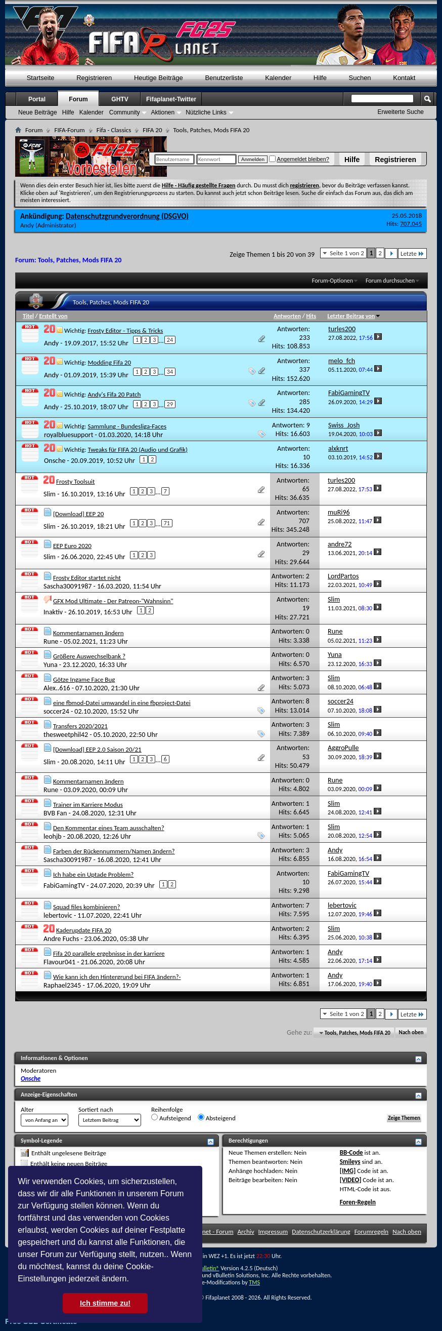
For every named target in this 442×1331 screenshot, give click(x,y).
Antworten (287, 316)
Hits (311, 316)
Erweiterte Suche (401, 111)
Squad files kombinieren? (86, 907)
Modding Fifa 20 (109, 362)
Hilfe (352, 159)
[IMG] (348, 1171)
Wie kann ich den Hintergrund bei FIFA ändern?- (117, 977)
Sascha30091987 (67, 586)
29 (170, 404)
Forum (78, 99)
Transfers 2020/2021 (80, 726)
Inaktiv (53, 611)
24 (170, 339)
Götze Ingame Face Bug (84, 679)
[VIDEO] (351, 1180)
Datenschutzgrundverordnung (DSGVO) (127, 216)
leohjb (52, 836)
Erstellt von (53, 316)
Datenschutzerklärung (321, 1231)
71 (167, 523)
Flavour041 (59, 962)
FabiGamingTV (64, 885)
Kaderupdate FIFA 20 (83, 930)
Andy (27, 225)
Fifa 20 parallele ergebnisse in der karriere (109, 953)
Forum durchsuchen (390, 280)
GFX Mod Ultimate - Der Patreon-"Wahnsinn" (113, 601)
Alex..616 (56, 688)
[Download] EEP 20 (78, 514)
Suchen (360, 78)
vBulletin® (207, 1268)
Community (124, 112)
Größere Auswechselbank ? (89, 656)
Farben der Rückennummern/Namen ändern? (114, 851)
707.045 (411, 223)
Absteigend (217, 1118)
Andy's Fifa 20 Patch (114, 394)
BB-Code (351, 1152)
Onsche (54, 460)
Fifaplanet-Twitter (171, 99)
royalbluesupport (68, 434)
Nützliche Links (206, 112)
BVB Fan (55, 813)
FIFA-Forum (69, 130)
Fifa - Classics (114, 130)
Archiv (246, 1231)
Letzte (412, 253)
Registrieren (395, 159)
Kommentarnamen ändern (88, 633)
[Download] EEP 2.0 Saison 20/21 (97, 749)
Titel (28, 316)
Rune (50, 641)
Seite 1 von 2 (347, 253)
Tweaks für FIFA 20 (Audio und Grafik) (137, 449)
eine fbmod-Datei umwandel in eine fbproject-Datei (122, 703)
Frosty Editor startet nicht (87, 577)
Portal (37, 99)
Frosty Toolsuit (75, 481)
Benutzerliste (224, 78)
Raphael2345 (62, 985)
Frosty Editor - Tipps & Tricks (125, 330)
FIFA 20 (152, 130)
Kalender (278, 78)
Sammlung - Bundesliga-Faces (126, 426)
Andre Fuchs (61, 938)
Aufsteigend (171, 1118)
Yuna (50, 664)
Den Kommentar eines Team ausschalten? (108, 828)
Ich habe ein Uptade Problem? (93, 874)
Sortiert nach (95, 1109)
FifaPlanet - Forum (209, 1231)
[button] (132, 1279)
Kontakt (404, 78)
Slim (49, 494)
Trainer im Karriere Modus (88, 804)
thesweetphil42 (65, 734)
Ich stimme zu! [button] (105, 1303)
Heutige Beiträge (158, 78)
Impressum (273, 1231)
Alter (27, 1109)
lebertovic (57, 915)
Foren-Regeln (358, 1202)
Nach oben (411, 1033)
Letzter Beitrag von (354, 316)
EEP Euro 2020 (72, 546)
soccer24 (56, 711)
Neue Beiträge (37, 112)
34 (170, 371)
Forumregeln (372, 1231)
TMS (254, 1282)
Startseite (41, 78)
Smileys (350, 1161)
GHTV (119, 99)
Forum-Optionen (332, 280)
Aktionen (162, 112)
